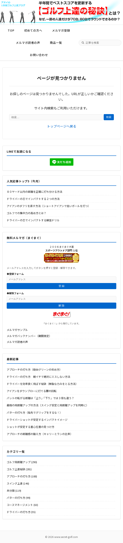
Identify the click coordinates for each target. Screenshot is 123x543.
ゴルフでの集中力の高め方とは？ (26, 213)
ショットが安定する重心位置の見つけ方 (30, 427)
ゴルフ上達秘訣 (16, 469)
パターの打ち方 (16, 498)
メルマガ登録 (61, 30)
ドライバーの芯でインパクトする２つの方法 (33, 199)
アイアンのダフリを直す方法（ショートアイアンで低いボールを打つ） (48, 206)
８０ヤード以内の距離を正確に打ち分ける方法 (34, 192)
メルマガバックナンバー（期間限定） (29, 336)
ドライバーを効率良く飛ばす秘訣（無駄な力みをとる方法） (42, 384)
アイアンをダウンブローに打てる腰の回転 (32, 391)
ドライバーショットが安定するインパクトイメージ (37, 420)
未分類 (11, 490)
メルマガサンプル (17, 330)
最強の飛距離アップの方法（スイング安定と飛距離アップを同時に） (48, 405)
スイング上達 (15, 483)
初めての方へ (33, 30)
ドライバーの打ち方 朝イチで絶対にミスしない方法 (38, 377)
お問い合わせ (39, 55)
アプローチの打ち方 (18, 476)
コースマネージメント (20, 505)
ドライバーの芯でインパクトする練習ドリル (33, 220)
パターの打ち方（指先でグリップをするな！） (34, 412)
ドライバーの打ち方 (18, 512)
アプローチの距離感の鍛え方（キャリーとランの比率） (40, 434)
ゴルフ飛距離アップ (18, 462)
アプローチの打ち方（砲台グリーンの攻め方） (34, 369)
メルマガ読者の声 (28, 43)
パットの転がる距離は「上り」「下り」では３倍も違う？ (40, 398)
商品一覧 (56, 43)
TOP (11, 30)
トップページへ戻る (61, 126)
